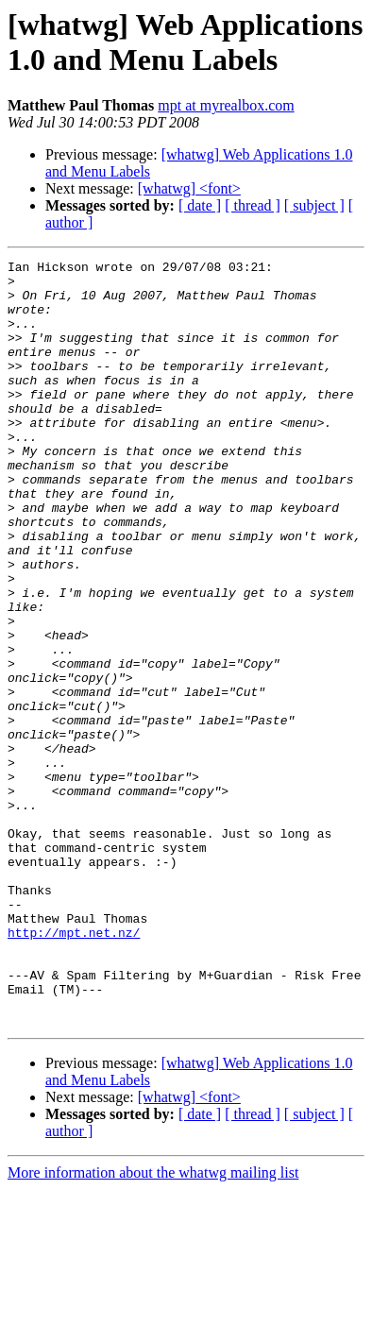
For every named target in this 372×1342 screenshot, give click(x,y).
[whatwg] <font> (189, 188)
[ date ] (199, 205)
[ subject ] (314, 205)
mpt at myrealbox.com (226, 105)
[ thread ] (252, 205)
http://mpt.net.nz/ (74, 1068)
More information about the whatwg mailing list (153, 1325)
